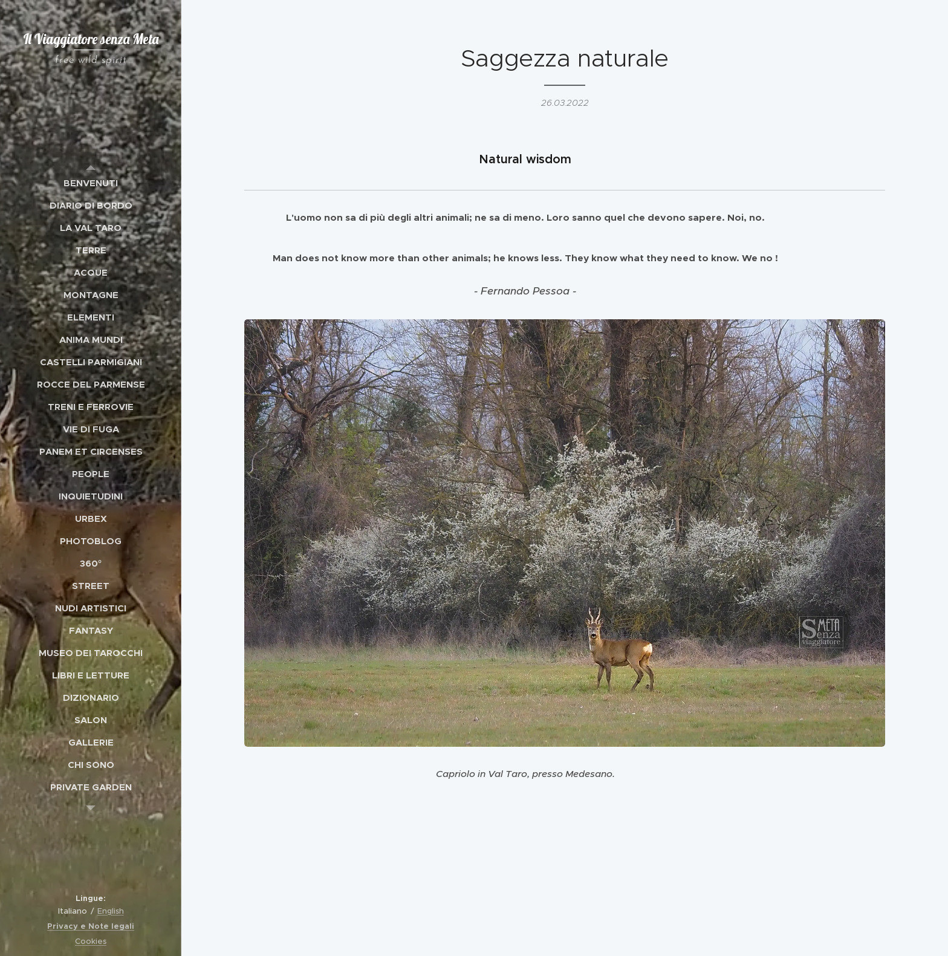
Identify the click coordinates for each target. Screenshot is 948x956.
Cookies (90, 941)
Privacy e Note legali (90, 926)
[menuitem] (91, 183)
